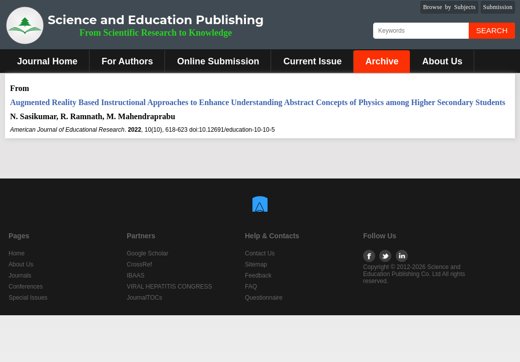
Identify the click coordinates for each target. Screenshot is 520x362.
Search (492, 30)
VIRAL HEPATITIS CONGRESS (169, 286)
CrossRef (139, 264)
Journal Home (47, 61)
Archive (381, 61)
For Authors (127, 61)
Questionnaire (264, 297)
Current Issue (312, 61)
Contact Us (260, 253)
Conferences (26, 286)
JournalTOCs (144, 297)
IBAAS (135, 275)
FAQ (251, 286)
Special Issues (28, 297)
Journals (20, 275)
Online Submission (218, 61)
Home (17, 253)
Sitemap (256, 264)
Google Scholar (147, 253)
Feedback (258, 275)
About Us (442, 61)
